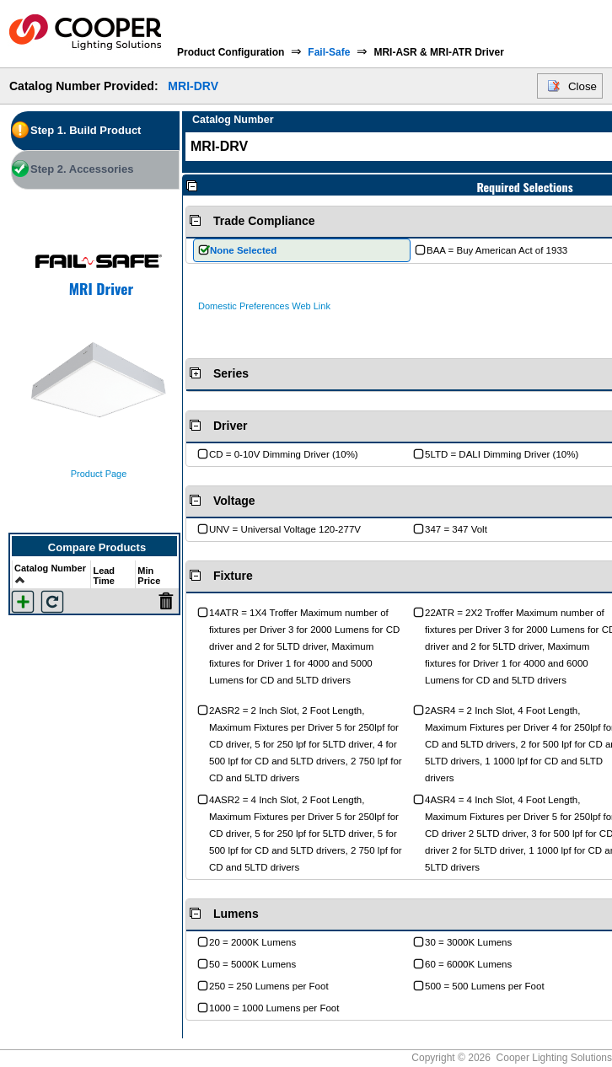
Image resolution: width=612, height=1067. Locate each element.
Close (582, 86)
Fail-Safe (329, 52)
